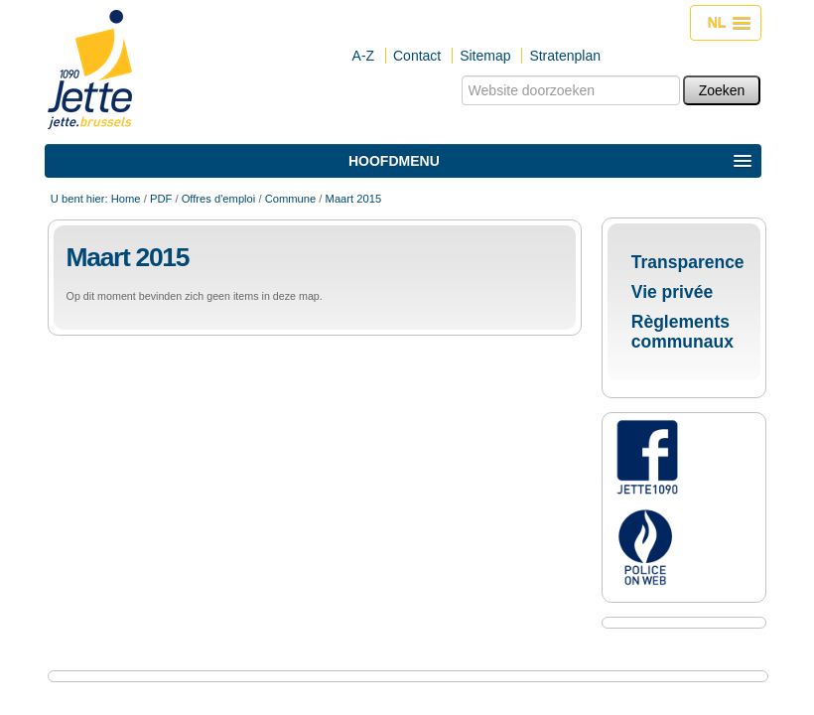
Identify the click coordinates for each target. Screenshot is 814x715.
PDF (161, 199)
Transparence (688, 262)
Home (126, 199)
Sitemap (485, 56)
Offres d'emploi (219, 199)
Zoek (460, 74)
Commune (291, 199)
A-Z (363, 56)
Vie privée (672, 292)
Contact (417, 56)
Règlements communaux (682, 332)
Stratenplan (565, 56)
